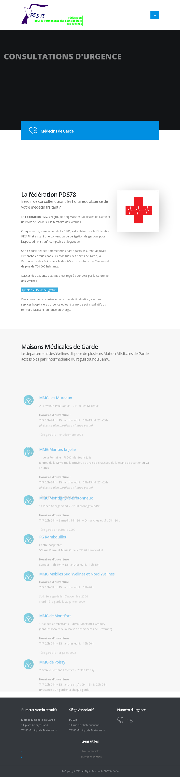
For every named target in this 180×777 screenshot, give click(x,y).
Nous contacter (91, 751)
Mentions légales (91, 757)
